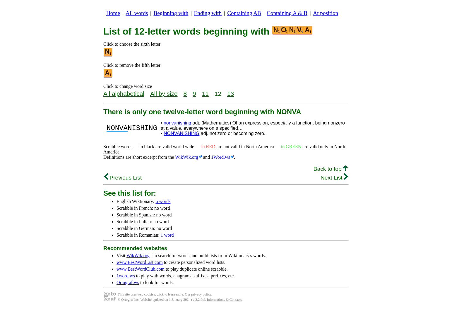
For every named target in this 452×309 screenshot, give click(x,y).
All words (137, 13)
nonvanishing (177, 122)
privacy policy (201, 294)
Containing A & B (287, 13)
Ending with (208, 13)
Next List (334, 178)
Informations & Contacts (224, 300)
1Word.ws (220, 157)
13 (230, 93)
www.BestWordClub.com (141, 269)
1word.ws (126, 275)
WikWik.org (186, 157)
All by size (164, 93)
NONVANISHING (181, 133)
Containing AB (244, 13)
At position (325, 13)
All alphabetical (123, 93)
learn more (175, 294)
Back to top (331, 169)
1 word (167, 235)
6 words (162, 201)
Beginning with (171, 13)
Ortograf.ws (128, 282)
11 (205, 93)
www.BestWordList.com (140, 262)
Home (113, 13)
